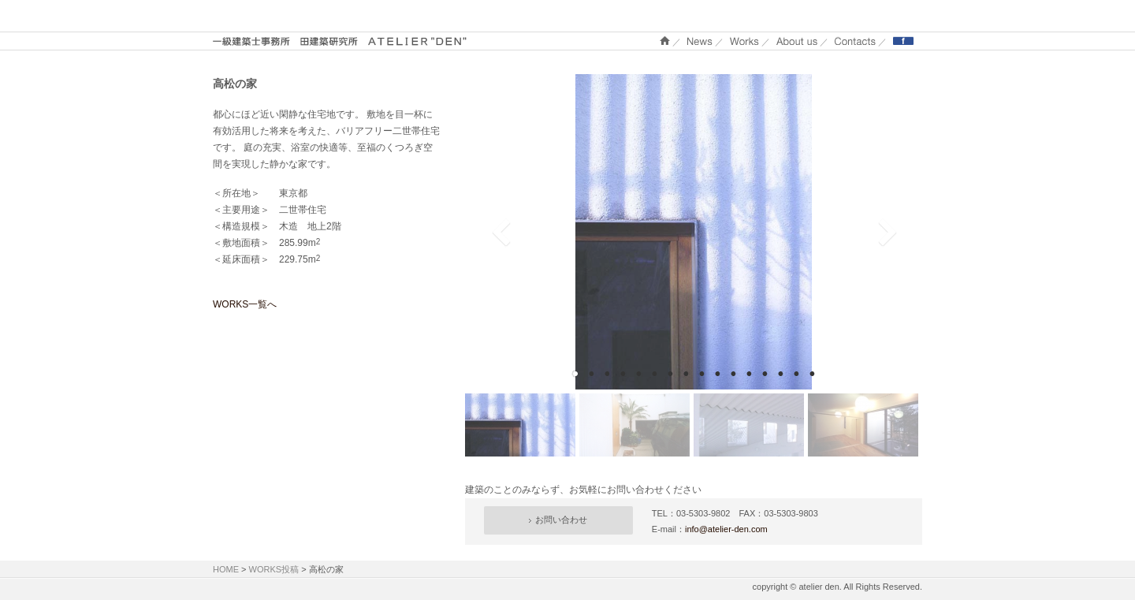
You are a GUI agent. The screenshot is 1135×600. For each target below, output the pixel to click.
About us (796, 40)
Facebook (903, 40)
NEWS (700, 40)
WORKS (744, 40)
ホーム (665, 40)
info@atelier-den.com (726, 529)
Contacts (855, 40)
